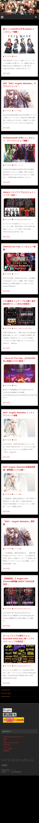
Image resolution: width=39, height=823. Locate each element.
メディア (20, 165)
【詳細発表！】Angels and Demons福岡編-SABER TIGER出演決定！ (18, 581)
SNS (4, 741)
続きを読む (6, 73)
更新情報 (6, 751)
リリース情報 (17, 111)
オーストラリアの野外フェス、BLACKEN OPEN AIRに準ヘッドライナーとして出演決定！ (18, 638)
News (15, 56)
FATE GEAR (7, 56)
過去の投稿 (6, 693)
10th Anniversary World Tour (22, 219)
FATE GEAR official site (18, 12)
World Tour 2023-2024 (24, 328)
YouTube (6, 745)
